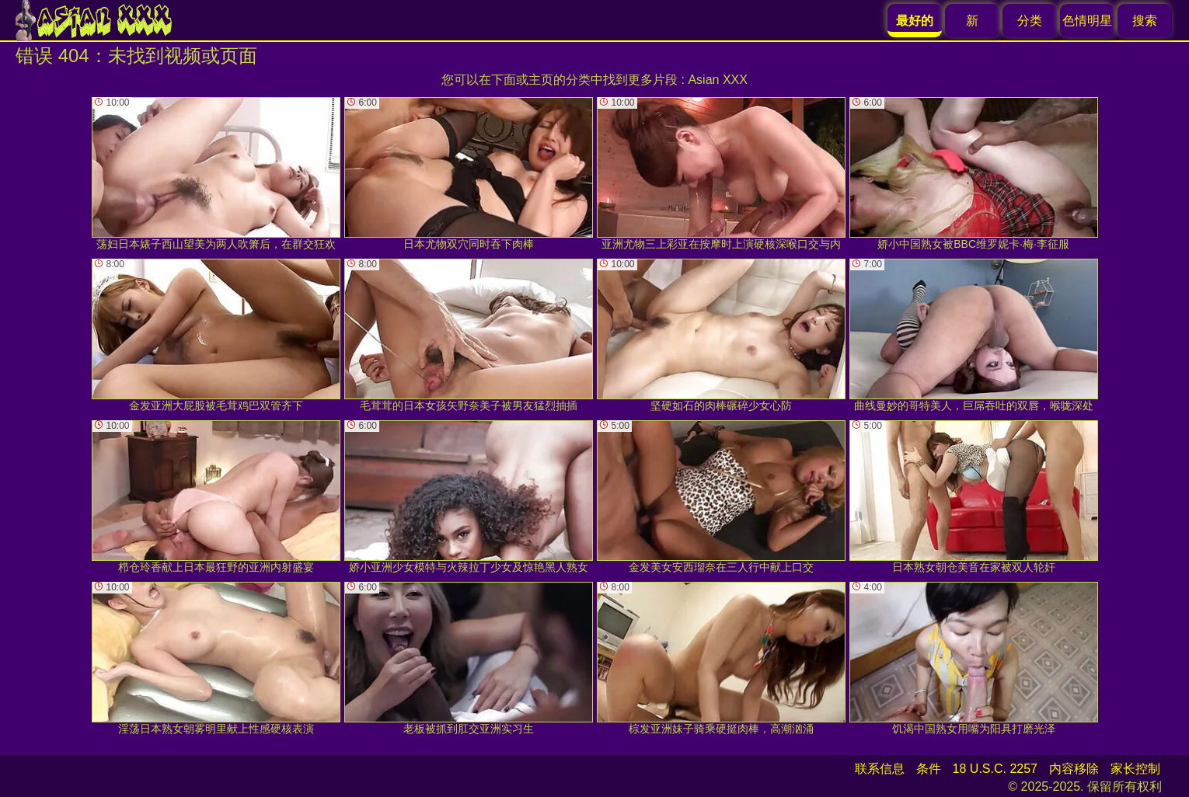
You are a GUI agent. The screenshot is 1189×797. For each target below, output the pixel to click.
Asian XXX (717, 79)
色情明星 (1087, 20)
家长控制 (1135, 768)
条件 (928, 768)
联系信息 (880, 768)
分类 (1029, 20)
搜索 (1144, 20)
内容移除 (1074, 768)
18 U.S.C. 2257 (995, 768)
